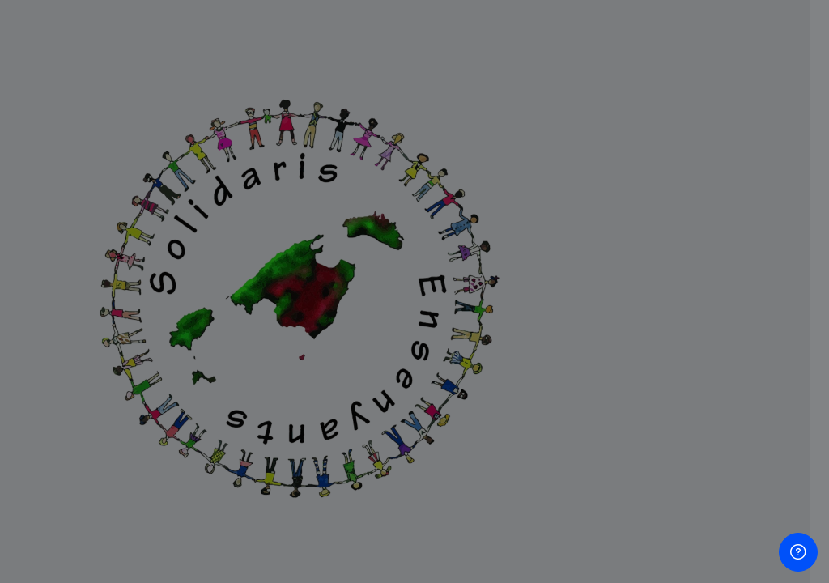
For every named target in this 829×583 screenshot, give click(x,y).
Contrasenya (549, 310)
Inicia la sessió (659, 435)
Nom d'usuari (550, 229)
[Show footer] (798, 552)
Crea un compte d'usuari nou (658, 516)
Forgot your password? (748, 390)
